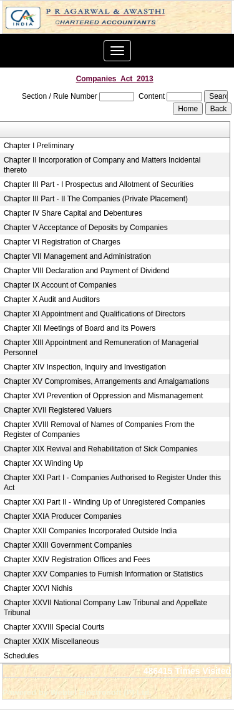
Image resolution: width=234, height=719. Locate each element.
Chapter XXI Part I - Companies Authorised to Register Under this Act (112, 482)
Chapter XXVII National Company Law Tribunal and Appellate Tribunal (105, 607)
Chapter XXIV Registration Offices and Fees (77, 559)
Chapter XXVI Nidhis (38, 588)
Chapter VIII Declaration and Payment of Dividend (86, 270)
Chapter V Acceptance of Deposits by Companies (86, 227)
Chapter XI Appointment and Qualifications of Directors (94, 313)
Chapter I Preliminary (39, 145)
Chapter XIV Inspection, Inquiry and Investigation (85, 367)
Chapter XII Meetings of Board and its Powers (79, 328)
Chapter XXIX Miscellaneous (51, 641)
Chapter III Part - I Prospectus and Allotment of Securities (98, 184)
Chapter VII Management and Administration (77, 256)
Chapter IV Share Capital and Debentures (73, 213)
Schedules (21, 655)
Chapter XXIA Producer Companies (63, 516)
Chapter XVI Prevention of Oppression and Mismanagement (103, 395)
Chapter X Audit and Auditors (52, 299)
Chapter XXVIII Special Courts (54, 627)
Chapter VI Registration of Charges (62, 242)
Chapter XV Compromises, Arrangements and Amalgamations (107, 381)
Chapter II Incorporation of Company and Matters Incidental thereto (102, 165)
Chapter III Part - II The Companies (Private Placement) (96, 198)
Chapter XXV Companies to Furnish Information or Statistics (103, 574)
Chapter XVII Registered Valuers (58, 410)
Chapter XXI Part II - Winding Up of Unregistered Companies (104, 502)
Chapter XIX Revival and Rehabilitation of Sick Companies (101, 449)
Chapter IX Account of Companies (60, 285)
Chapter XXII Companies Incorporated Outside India (90, 530)
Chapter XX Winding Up (43, 463)
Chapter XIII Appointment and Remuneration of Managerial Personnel (101, 347)
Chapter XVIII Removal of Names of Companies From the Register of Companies (99, 429)
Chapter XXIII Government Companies (68, 545)
